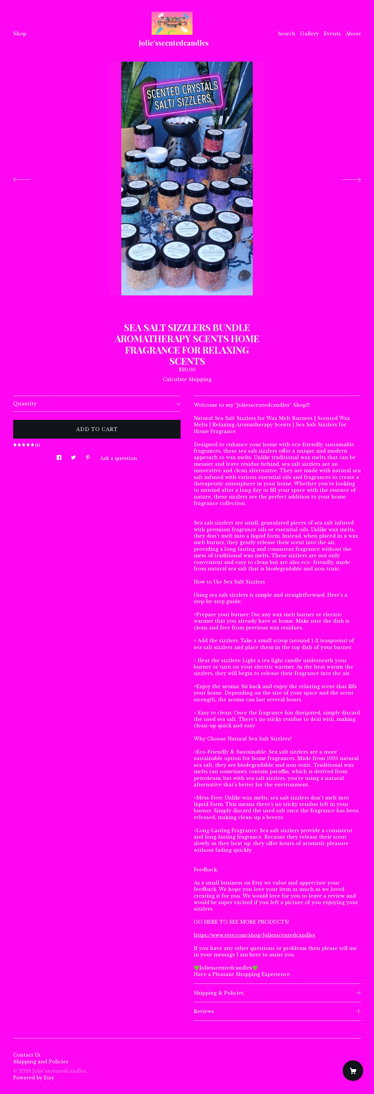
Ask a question (118, 458)
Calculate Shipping (187, 379)
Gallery (309, 34)
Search (286, 34)
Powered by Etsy (33, 1078)
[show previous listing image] (27, 178)
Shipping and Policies (40, 1061)
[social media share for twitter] (73, 455)
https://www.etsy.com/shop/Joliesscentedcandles (254, 935)
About (353, 34)
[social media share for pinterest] (88, 455)
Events (332, 34)
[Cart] (353, 1070)
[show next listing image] (346, 178)
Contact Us (27, 1055)
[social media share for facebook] (59, 455)
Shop (19, 34)
